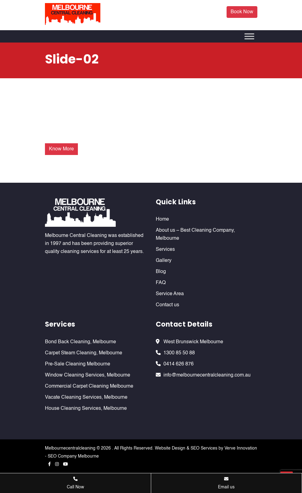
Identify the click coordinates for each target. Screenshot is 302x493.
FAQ (161, 282)
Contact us (167, 305)
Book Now (242, 12)
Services (165, 249)
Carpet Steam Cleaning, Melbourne (83, 353)
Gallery (163, 260)
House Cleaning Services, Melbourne (86, 408)
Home (162, 219)
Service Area (170, 293)
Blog (161, 271)
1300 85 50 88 (179, 353)
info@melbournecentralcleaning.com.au (207, 375)
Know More (61, 149)
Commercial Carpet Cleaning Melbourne (89, 386)
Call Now (75, 483)
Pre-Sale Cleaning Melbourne (77, 364)
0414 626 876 (178, 364)
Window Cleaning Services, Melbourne (87, 375)
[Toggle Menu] (249, 36)
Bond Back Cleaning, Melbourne (80, 342)
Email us (226, 483)
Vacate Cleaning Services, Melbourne (86, 397)
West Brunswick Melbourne (193, 342)
